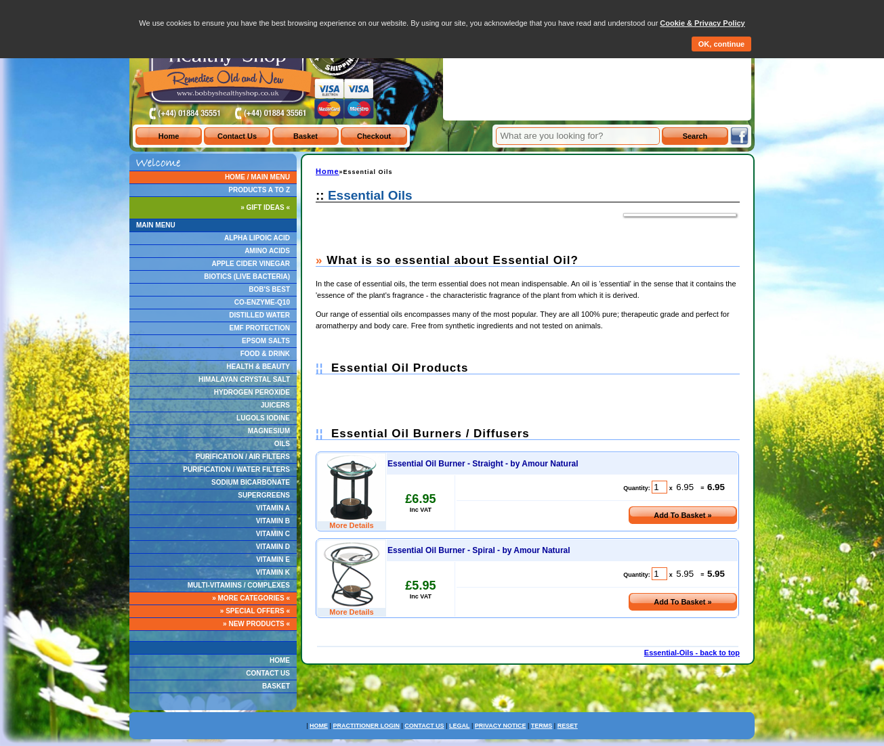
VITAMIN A (273, 508)
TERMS (542, 725)
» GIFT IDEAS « (265, 207)
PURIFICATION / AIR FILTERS (243, 456)
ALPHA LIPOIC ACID (257, 238)
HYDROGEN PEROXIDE (252, 392)
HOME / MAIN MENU (257, 177)
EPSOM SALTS (266, 341)
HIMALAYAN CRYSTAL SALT (244, 379)
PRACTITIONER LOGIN (366, 725)
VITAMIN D (273, 546)
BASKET (276, 686)
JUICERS (275, 405)
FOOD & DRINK (265, 353)
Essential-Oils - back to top (692, 653)
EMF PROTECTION (260, 328)
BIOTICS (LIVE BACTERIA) (247, 276)
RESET (567, 725)
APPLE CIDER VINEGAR (250, 263)
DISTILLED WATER (259, 315)
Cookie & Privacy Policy (702, 23)
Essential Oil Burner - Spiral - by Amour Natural (478, 550)
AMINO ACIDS (267, 251)
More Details (351, 525)
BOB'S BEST (269, 289)
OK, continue (721, 44)
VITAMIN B (273, 521)
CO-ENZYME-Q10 (262, 302)
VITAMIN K (273, 572)
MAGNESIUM (269, 431)
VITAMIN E (273, 559)
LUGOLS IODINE (263, 418)
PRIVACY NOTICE (500, 725)
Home (327, 171)
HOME (280, 660)
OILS (282, 443)
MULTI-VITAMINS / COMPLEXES (239, 585)
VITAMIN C (273, 533)
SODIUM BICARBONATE (250, 482)
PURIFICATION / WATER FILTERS (236, 469)
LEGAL (459, 725)
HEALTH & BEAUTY (258, 366)
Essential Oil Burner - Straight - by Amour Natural (482, 463)
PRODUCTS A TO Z (259, 190)
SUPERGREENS (264, 495)
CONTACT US (268, 673)
